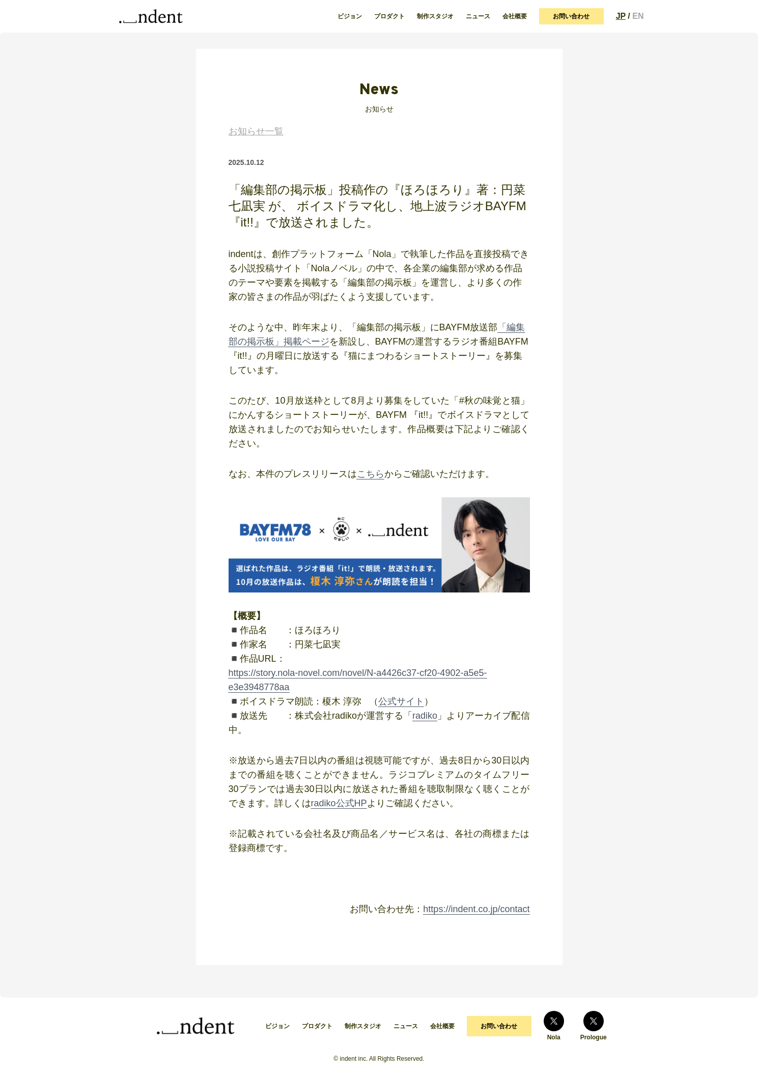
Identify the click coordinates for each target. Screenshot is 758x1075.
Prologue (593, 1026)
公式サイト (401, 701)
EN (637, 16)
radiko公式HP (339, 803)
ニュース (478, 16)
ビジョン (350, 16)
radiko (424, 716)
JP (621, 16)
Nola (554, 1026)
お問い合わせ (571, 16)
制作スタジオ (435, 16)
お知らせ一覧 (256, 131)
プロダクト (389, 16)
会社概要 (514, 16)
